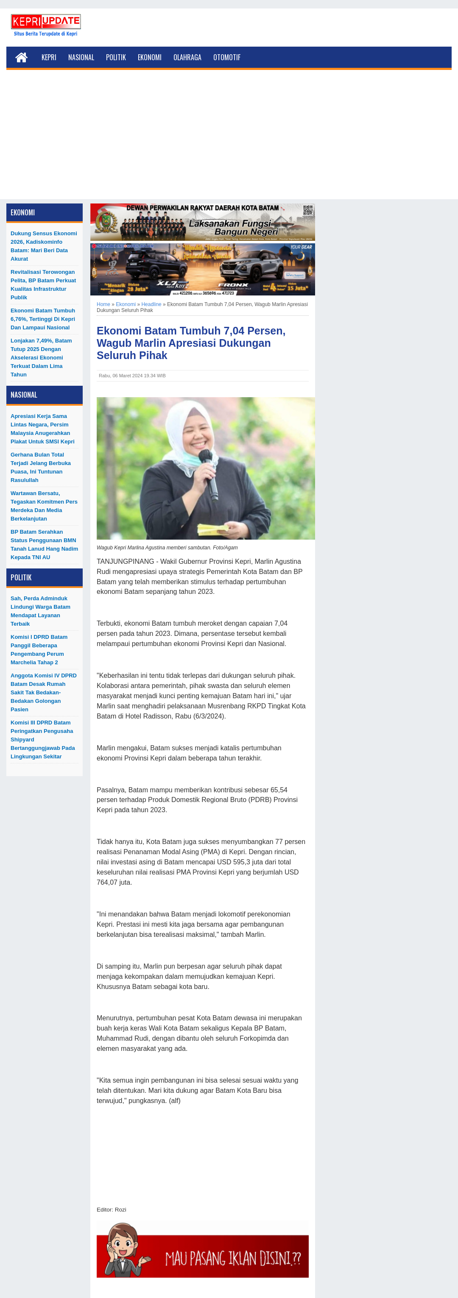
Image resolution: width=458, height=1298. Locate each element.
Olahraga (187, 57)
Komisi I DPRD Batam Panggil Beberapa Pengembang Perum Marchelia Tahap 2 (39, 650)
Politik (116, 57)
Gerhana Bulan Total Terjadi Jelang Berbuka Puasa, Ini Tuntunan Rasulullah (41, 467)
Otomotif (226, 57)
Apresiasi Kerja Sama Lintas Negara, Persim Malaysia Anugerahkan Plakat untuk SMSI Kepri (43, 429)
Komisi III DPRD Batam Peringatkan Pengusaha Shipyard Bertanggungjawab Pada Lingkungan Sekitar (43, 739)
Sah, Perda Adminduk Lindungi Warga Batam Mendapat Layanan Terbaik (40, 611)
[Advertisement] (229, 140)
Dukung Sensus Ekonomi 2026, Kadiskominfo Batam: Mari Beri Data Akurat (44, 246)
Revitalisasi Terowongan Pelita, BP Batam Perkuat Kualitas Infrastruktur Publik (43, 285)
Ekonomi (150, 57)
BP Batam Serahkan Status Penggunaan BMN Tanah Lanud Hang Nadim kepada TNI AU (44, 544)
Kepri (49, 57)
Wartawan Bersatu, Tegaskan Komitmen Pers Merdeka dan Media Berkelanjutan (44, 506)
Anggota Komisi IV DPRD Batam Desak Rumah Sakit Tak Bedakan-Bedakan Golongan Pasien (44, 692)
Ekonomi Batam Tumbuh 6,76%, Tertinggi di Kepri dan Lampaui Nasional (43, 319)
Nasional (81, 57)
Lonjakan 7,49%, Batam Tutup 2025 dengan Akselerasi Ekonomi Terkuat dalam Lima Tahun (41, 357)
